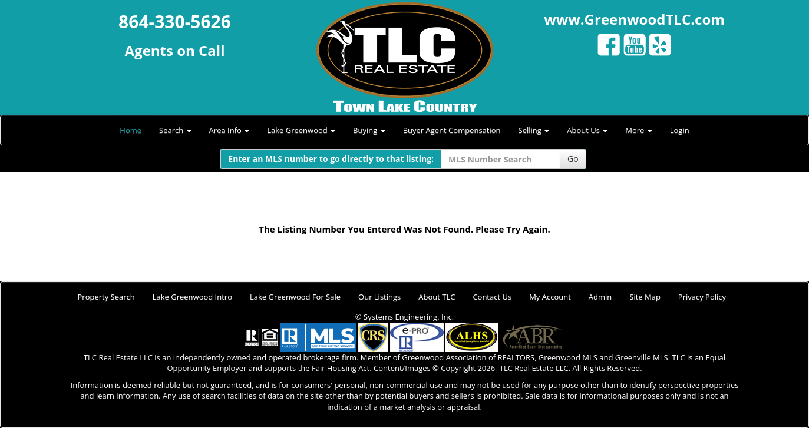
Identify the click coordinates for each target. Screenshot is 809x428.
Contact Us (492, 296)
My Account (550, 296)
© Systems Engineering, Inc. (404, 316)
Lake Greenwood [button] (301, 130)
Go (573, 158)
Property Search (106, 296)
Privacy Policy (702, 296)
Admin (600, 296)
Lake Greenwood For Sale (295, 296)
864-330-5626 (174, 21)
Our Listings (379, 296)
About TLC (436, 296)
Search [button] (175, 130)
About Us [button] (587, 130)
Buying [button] (369, 130)
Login (679, 130)
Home (130, 130)
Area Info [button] (229, 130)
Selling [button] (534, 130)
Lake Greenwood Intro (192, 296)
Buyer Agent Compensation (452, 130)
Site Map (645, 296)
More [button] (638, 130)
